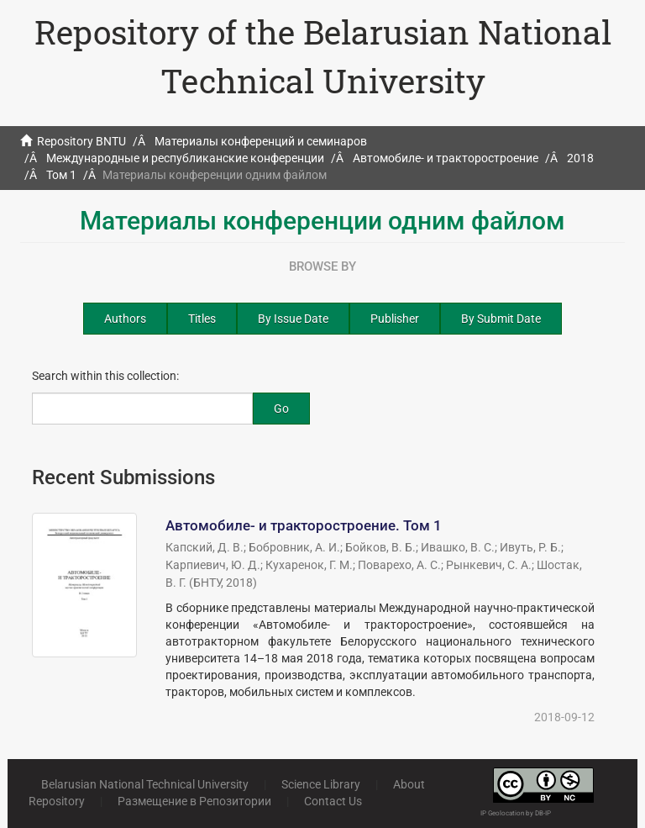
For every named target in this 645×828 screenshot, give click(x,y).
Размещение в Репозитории (194, 801)
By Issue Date (293, 318)
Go (281, 408)
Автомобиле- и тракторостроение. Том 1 (303, 525)
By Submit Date (501, 318)
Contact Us (333, 801)
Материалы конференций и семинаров (261, 141)
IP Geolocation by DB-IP (515, 813)
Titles (202, 318)
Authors (125, 318)
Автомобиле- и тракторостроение (445, 158)
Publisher (394, 318)
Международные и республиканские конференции (185, 158)
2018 (580, 158)
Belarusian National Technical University (145, 784)
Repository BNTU (81, 141)
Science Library (320, 784)
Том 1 (61, 175)
